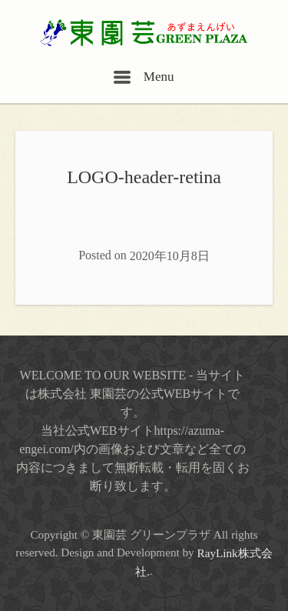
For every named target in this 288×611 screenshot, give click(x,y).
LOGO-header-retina (144, 177)
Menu (144, 76)
